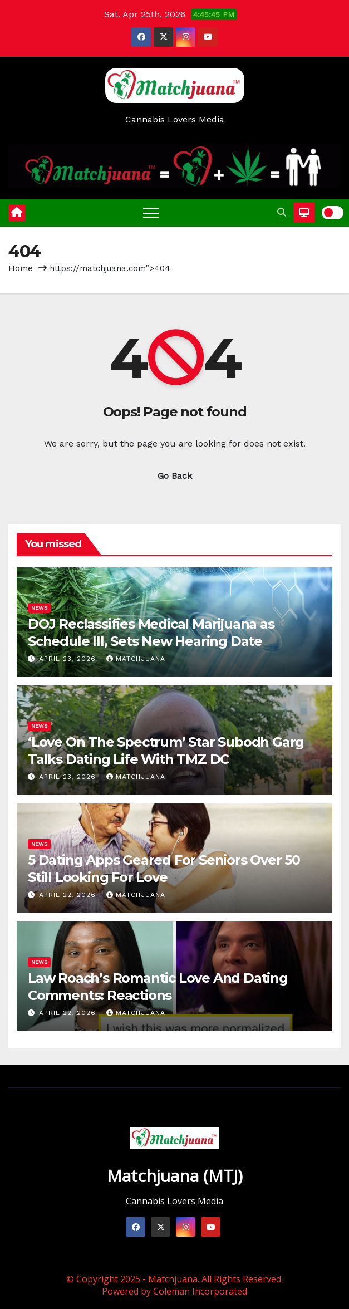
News (39, 608)
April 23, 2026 (69, 659)
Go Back (175, 475)
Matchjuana (135, 659)
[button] (281, 212)
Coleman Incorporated (200, 1291)
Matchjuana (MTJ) (175, 1175)
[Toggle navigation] (151, 212)
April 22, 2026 (69, 895)
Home (20, 268)
